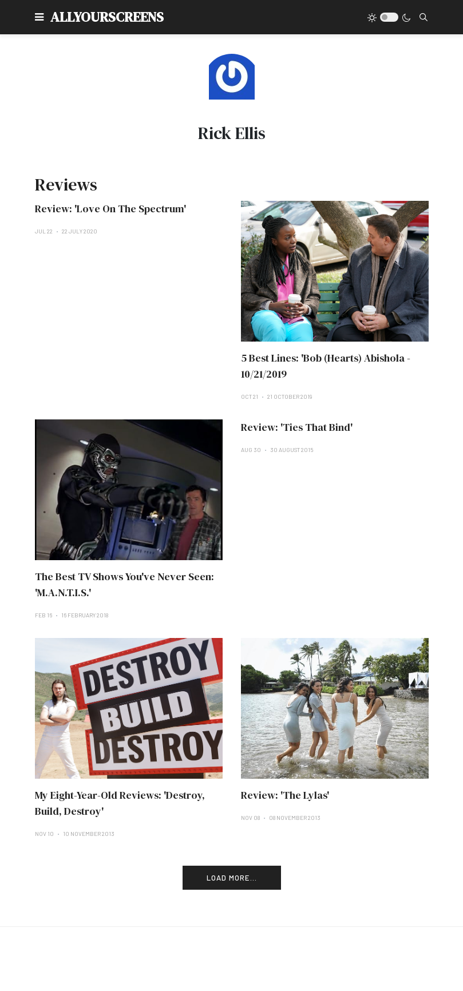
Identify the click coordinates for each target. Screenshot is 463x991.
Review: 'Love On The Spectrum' (110, 208)
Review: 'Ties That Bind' (297, 427)
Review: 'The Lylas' (285, 795)
